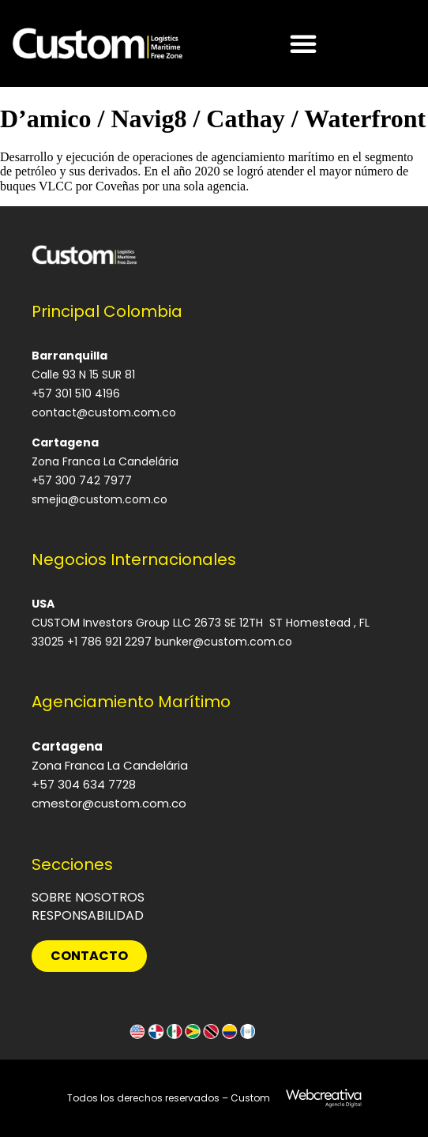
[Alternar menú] (303, 43)
